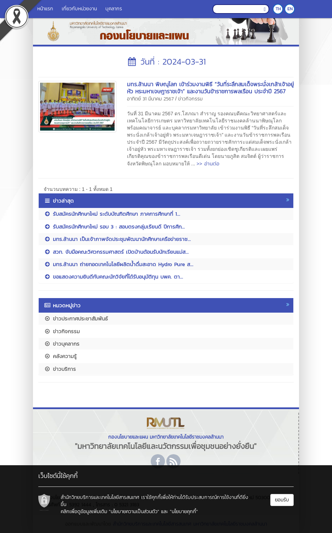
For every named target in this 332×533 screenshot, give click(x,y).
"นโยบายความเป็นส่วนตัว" (134, 511)
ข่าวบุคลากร (61, 344)
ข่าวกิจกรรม (190, 99)
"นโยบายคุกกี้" (184, 511)
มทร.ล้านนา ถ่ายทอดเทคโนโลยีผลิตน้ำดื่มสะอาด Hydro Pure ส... (118, 264)
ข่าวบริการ (60, 369)
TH (278, 9)
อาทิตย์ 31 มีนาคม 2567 (150, 99)
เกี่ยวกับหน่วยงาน (79, 8)
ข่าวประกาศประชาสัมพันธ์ (76, 318)
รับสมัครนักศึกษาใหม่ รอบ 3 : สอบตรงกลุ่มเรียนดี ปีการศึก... (114, 226)
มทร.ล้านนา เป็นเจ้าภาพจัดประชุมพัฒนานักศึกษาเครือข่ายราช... (117, 239)
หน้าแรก (45, 8)
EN (290, 9)
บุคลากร (113, 8)
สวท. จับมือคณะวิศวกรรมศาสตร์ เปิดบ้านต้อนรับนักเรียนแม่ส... (116, 252)
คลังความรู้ (60, 356)
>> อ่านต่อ (208, 163)
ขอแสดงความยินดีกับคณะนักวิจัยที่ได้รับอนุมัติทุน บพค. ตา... (113, 277)
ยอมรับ (282, 500)
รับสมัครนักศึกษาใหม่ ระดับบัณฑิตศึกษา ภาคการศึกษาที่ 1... (112, 214)
